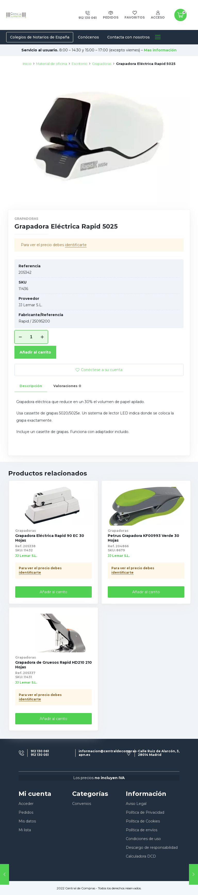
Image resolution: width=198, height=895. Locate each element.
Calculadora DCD (141, 856)
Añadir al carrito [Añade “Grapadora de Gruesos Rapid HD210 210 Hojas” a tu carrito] (53, 718)
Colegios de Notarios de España (39, 37)
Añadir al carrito (35, 371)
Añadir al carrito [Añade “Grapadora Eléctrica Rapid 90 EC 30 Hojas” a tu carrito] (53, 592)
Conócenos (88, 37)
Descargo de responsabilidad (152, 847)
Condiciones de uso (143, 838)
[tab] (30, 404)
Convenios (81, 803)
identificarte (76, 263)
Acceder (26, 803)
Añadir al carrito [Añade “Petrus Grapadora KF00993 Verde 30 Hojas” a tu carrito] (146, 592)
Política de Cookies (143, 821)
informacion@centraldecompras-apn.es (108, 753)
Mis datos (27, 821)
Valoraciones (67, 404)
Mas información (160, 50)
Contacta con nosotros (128, 37)
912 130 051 (40, 755)
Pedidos (26, 812)
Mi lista (25, 830)
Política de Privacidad (145, 812)
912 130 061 (40, 751)
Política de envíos (141, 830)
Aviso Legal (136, 803)
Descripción (31, 404)
